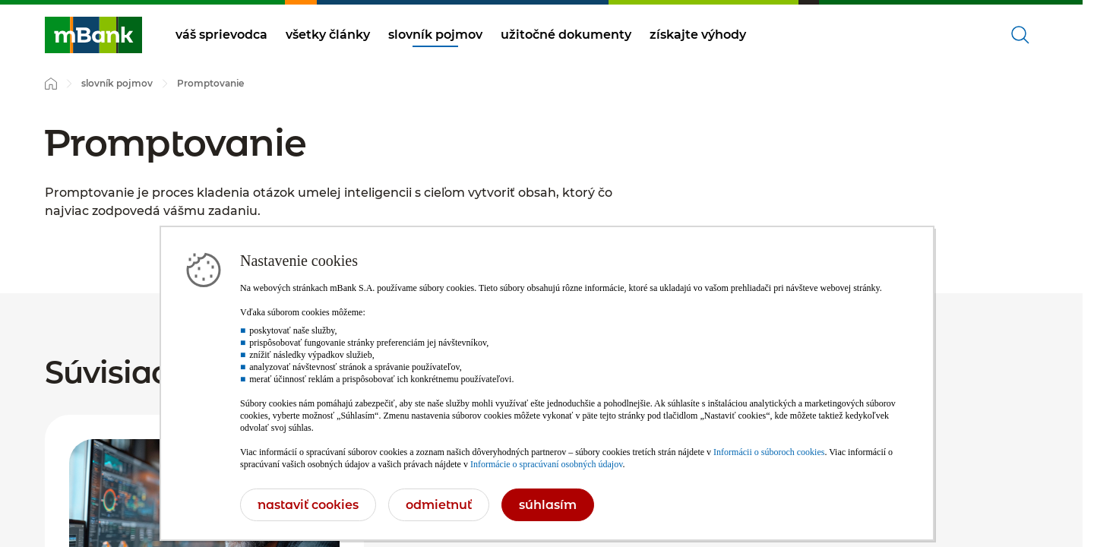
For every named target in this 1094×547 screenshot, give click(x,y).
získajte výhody (698, 34)
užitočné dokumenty (566, 34)
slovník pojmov (435, 34)
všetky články (328, 34)
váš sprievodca (221, 34)
